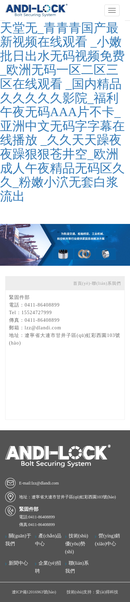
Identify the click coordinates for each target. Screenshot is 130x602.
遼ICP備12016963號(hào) (34, 592)
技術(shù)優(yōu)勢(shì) (76, 543)
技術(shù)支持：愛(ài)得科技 (92, 592)
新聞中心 (18, 563)
